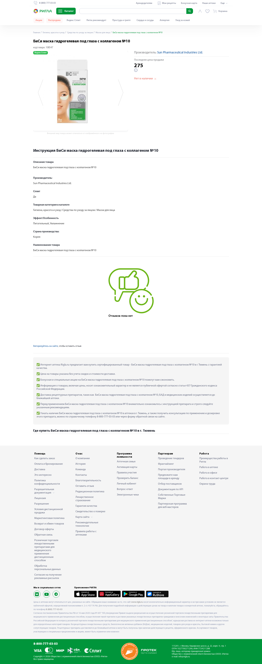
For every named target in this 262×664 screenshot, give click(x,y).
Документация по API (170, 489)
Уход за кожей (182, 20)
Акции (38, 20)
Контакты (81, 475)
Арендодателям (144, 3)
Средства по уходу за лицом (85, 32)
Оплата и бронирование (48, 464)
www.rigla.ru (137, 602)
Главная (37, 32)
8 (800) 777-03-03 (54, 609)
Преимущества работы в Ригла (213, 460)
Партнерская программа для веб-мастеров (172, 506)
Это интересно (43, 475)
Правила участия (127, 472)
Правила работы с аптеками (86, 533)
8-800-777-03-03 (45, 644)
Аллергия (164, 20)
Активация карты (127, 467)
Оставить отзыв (85, 486)
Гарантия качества (86, 506)
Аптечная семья (126, 461)
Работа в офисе (208, 473)
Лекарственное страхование (85, 499)
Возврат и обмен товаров (49, 523)
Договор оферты (44, 529)
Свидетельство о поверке (90, 511)
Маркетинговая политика (49, 518)
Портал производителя (171, 469)
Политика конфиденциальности (47, 482)
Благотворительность (88, 480)
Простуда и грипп (121, 20)
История (81, 464)
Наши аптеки (209, 3)
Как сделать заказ (44, 458)
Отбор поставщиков (170, 484)
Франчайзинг (166, 464)
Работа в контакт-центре (213, 478)
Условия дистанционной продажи (48, 511)
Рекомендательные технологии (87, 524)
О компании (83, 458)
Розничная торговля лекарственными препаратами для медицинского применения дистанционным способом (46, 550)
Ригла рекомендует (96, 20)
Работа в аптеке (208, 467)
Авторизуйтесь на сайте (45, 346)
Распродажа (54, 20)
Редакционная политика (90, 491)
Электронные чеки (128, 494)
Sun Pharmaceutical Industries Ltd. (180, 52)
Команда (81, 469)
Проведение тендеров (171, 458)
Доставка (39, 469)
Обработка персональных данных (47, 568)
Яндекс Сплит (74, 20)
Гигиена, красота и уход (55, 32)
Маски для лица (110, 32)
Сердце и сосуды (145, 20)
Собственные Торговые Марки (171, 497)
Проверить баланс (127, 478)
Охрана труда (207, 484)
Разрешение (41, 504)
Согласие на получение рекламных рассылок (48, 577)
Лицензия (40, 498)
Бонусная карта (189, 3)
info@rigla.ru (184, 657)
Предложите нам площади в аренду (168, 477)
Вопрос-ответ (125, 489)
